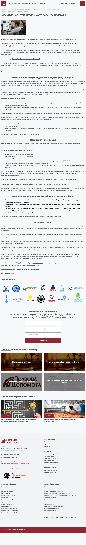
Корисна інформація (7, 489)
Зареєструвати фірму (50, 458)
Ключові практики (6, 487)
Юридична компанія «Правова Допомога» (13, 9)
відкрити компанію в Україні (74, 188)
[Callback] (82, 3)
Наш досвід (4, 497)
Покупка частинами (50, 472)
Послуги (6, 349)
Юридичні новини (6, 504)
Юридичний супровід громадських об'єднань (57, 493)
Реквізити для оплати (50, 470)
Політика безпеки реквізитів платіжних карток (14, 513)
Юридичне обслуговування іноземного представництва (60, 517)
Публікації (47, 444)
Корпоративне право (50, 510)
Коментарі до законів (7, 500)
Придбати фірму (49, 460)
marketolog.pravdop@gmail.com (20, 463)
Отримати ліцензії (49, 456)
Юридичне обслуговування (52, 502)
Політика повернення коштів (9, 510)
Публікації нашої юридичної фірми (35, 9)
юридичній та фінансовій (55, 235)
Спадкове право (49, 513)
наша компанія (38, 263)
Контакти (47, 446)
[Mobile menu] (3, 3)
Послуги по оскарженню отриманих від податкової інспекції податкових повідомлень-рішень (49, 113)
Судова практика (49, 504)
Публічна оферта (6, 506)
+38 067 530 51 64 (9, 457)
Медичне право (48, 487)
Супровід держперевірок (51, 508)
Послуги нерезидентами (51, 462)
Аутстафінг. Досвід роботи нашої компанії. (26, 59)
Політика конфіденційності (9, 508)
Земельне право (49, 500)
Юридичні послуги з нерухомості (53, 491)
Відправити (43, 340)
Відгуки (46, 442)
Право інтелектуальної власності (53, 506)
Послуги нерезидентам (8, 495)
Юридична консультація (51, 454)
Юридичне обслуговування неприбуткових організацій (60, 495)
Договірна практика (50, 497)
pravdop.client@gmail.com (13, 461)
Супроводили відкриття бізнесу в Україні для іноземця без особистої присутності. (39, 184)
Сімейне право (48, 489)
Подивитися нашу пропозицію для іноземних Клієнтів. (20, 269)
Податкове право (49, 515)
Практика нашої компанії (53, 9)
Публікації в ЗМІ (5, 502)
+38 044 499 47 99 (68, 3)
